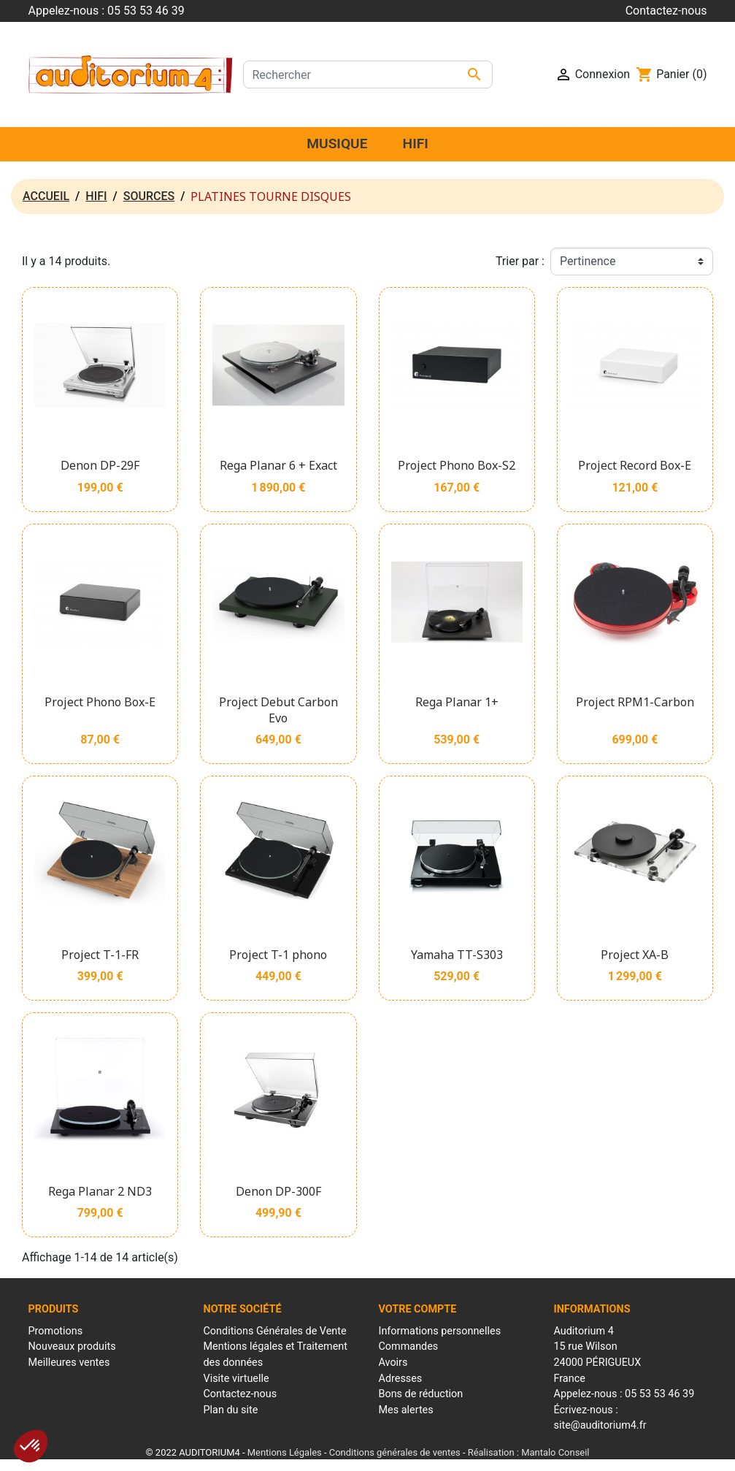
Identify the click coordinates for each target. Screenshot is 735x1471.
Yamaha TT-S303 (457, 955)
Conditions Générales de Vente (275, 1331)
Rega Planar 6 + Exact (278, 465)
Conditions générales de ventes (395, 1452)
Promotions (55, 1331)
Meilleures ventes (69, 1362)
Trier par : (520, 261)
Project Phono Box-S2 (456, 465)
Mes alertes (406, 1410)
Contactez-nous (666, 11)
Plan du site (231, 1410)
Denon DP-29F (100, 465)
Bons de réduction (421, 1394)
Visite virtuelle (236, 1378)
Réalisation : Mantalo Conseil (529, 1452)
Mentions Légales (284, 1452)
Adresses (401, 1378)
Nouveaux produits (72, 1346)
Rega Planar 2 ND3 (100, 1191)
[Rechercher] (368, 74)
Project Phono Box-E (100, 702)
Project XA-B (635, 955)
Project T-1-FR (100, 955)
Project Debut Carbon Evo (278, 710)
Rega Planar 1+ (457, 702)
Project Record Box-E (634, 465)
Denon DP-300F (278, 1191)
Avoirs (393, 1362)
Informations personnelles (440, 1331)
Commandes (409, 1346)
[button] (30, 1446)
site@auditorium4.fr (600, 1425)
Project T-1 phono (278, 955)
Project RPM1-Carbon (635, 702)
